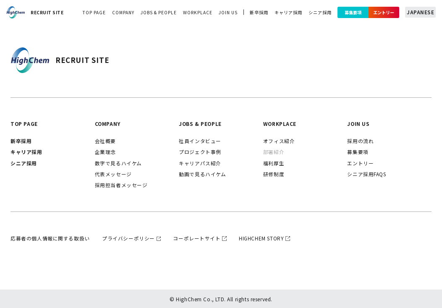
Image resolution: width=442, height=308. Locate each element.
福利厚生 (273, 163)
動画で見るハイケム (202, 173)
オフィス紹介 (279, 140)
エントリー (384, 12)
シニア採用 (320, 12)
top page (94, 12)
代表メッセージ (113, 173)
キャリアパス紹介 (200, 163)
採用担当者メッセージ (121, 184)
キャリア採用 (288, 12)
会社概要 (105, 140)
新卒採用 (259, 12)
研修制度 (273, 173)
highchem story (261, 238)
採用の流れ (360, 140)
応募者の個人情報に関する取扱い (50, 238)
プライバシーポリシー (128, 238)
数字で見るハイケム (118, 163)
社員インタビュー (200, 140)
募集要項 (353, 12)
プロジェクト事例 (200, 151)
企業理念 (105, 151)
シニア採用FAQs (366, 173)
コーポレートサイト (196, 238)
